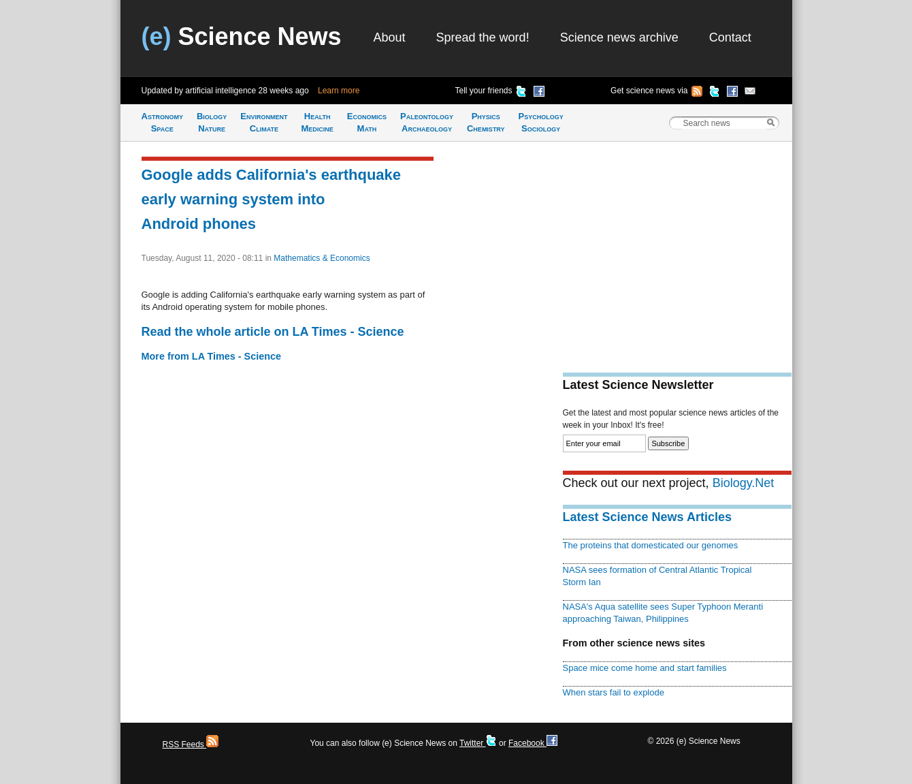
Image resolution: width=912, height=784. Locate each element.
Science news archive (619, 37)
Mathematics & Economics (322, 258)
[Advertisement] (677, 249)
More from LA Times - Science (212, 356)
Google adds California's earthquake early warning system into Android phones (272, 199)
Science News (242, 36)
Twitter (478, 743)
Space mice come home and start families (645, 668)
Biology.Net (744, 483)
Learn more (338, 90)
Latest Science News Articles (647, 517)
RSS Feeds (191, 744)
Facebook (532, 743)
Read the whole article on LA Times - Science (273, 332)
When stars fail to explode (613, 692)
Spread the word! (483, 37)
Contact (730, 37)
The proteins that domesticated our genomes (650, 545)
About (390, 37)
